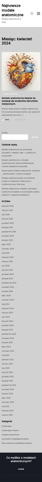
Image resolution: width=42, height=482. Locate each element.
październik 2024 (9, 283)
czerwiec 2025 (8, 249)
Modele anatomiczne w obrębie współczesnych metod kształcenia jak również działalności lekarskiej (18, 163)
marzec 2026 (7, 210)
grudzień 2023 (8, 325)
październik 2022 (9, 385)
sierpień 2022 (7, 394)
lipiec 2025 (6, 244)
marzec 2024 (7, 313)
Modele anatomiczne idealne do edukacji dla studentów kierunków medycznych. (20, 101)
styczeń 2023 (7, 372)
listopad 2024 (7, 278)
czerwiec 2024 (8, 300)
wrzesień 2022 (8, 389)
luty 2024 (6, 317)
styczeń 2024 (7, 321)
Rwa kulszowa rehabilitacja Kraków (17, 443)
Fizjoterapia (6, 426)
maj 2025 (5, 253)
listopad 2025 (7, 227)
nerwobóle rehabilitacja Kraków (15, 439)
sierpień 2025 (7, 240)
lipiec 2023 (6, 347)
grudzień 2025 (8, 223)
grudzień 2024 (8, 274)
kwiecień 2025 (8, 257)
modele (21, 469)
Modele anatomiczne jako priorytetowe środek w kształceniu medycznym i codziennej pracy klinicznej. (18, 181)
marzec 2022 (7, 415)
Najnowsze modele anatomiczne (12, 10)
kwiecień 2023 (8, 359)
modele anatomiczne (10, 94)
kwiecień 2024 (8, 308)
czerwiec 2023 (8, 351)
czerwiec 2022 (8, 402)
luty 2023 (6, 368)
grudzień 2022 (8, 376)
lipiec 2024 (6, 295)
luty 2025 (6, 266)
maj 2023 (5, 355)
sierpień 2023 (7, 342)
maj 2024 (6, 304)
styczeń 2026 (7, 219)
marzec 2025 (7, 261)
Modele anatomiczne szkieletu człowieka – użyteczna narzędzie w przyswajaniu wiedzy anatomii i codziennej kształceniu (21, 191)
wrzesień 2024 (8, 287)
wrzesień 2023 (8, 338)
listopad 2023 (7, 330)
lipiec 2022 (6, 398)
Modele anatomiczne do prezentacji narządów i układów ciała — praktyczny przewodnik (19, 152)
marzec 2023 (7, 364)
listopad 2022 (7, 381)
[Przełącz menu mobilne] (38, 13)
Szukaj (4, 133)
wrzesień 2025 (8, 236)
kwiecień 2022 (8, 410)
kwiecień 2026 (8, 206)
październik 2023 (9, 334)
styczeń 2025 (7, 270)
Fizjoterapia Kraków (10, 430)
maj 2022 (5, 406)
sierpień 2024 (7, 291)
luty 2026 (6, 214)
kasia (7, 119)
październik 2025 (9, 231)
